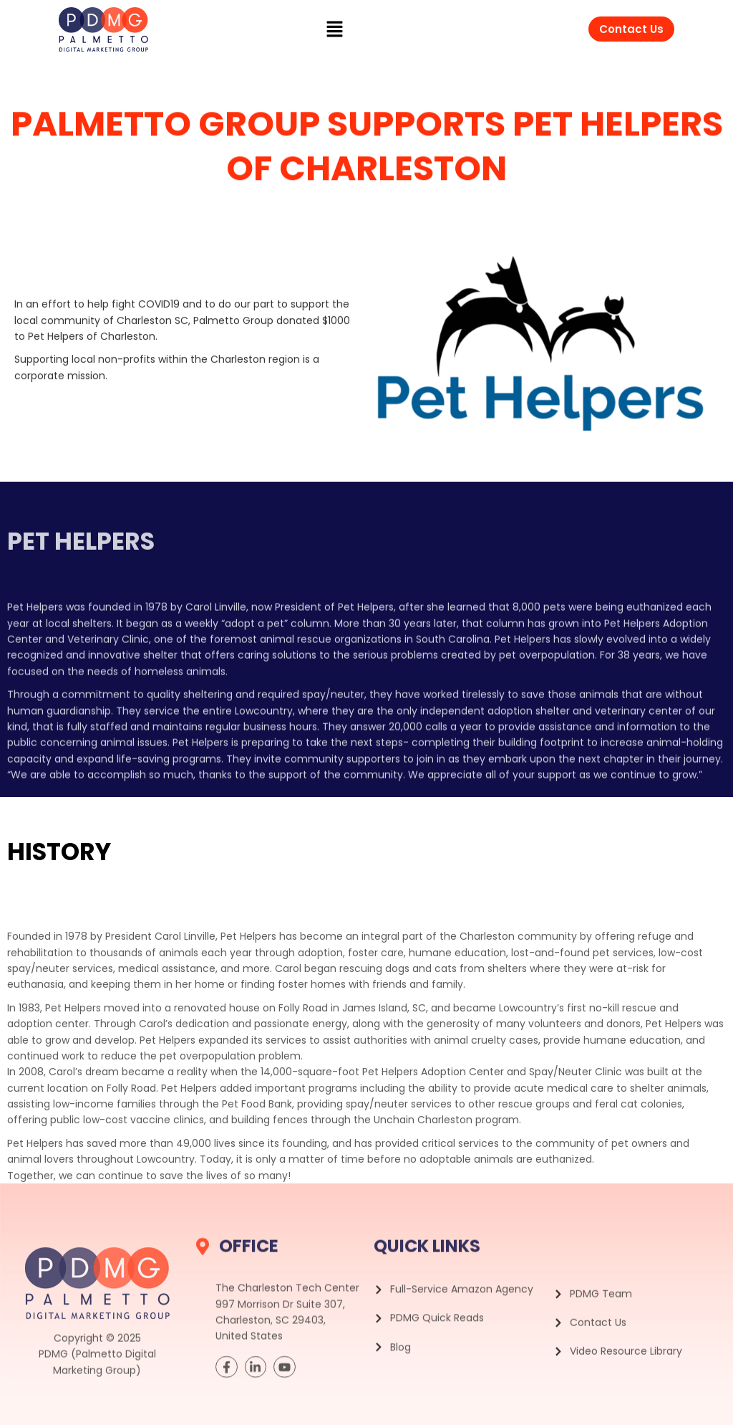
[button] (335, 29)
